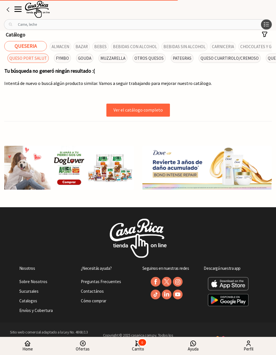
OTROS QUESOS (149, 58)
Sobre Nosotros (33, 281)
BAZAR (81, 46)
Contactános (92, 291)
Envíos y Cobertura (36, 310)
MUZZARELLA (112, 58)
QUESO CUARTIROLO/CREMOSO (230, 58)
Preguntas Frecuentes (101, 281)
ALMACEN (60, 46)
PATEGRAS (182, 58)
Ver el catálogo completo (138, 110)
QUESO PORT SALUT (28, 58)
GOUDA (84, 58)
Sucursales (29, 291)
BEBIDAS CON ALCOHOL (135, 46)
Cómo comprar (93, 300)
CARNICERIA (223, 46)
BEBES (100, 46)
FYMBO (62, 58)
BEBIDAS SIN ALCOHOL (184, 46)
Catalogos (28, 300)
